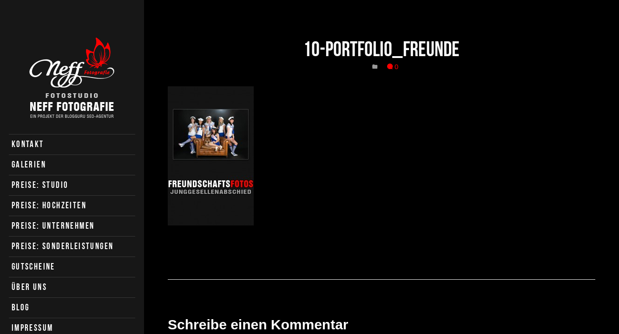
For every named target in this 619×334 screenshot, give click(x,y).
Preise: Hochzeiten (49, 205)
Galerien (29, 164)
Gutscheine (33, 266)
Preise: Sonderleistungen (63, 246)
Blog (21, 307)
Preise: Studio (40, 185)
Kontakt (28, 144)
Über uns (29, 287)
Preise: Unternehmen (53, 226)
